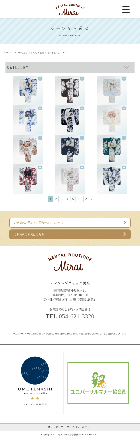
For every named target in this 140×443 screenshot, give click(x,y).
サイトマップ (55, 427)
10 (79, 199)
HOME (6, 53)
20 (86, 199)
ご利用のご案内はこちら (29, 234)
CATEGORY (18, 67)
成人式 (33, 53)
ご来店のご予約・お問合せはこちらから (38, 222)
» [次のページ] (91, 199)
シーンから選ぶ (20, 53)
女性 (42, 53)
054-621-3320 (76, 316)
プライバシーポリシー (79, 427)
